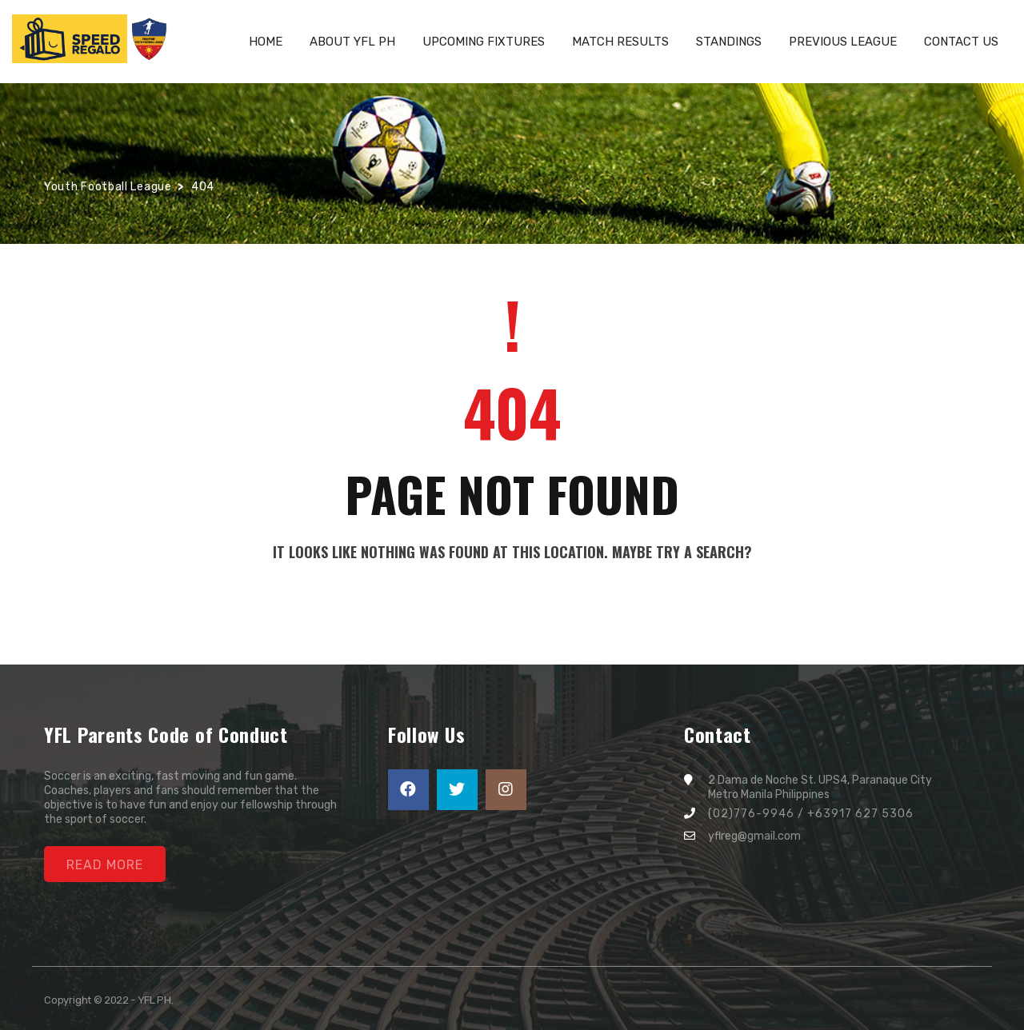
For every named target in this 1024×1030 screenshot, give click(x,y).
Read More (104, 864)
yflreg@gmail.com (754, 836)
